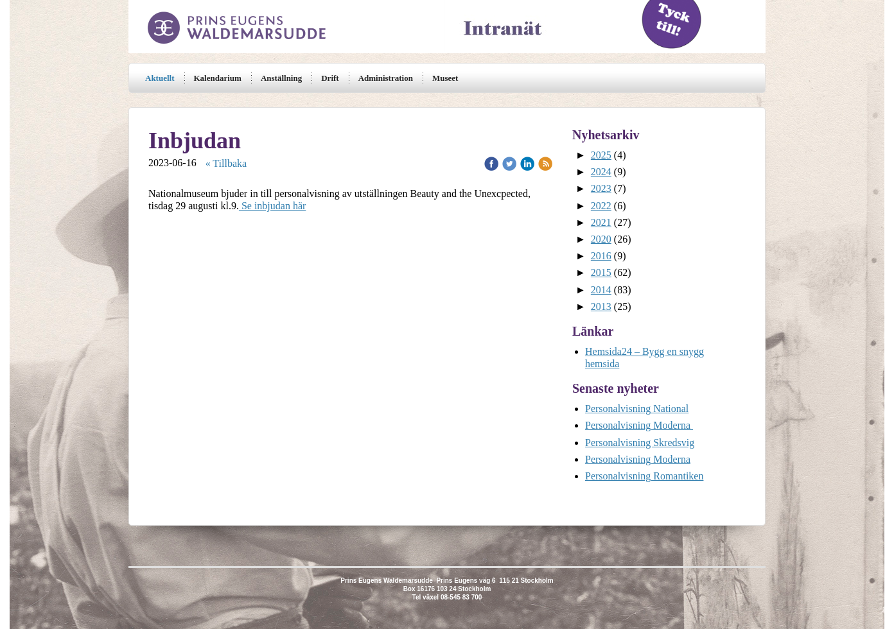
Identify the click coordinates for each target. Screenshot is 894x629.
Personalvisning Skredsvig (639, 442)
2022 (601, 205)
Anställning (281, 78)
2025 (601, 155)
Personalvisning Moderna (639, 425)
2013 (601, 306)
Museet (445, 78)
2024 (601, 171)
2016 (601, 255)
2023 (601, 188)
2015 (601, 272)
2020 (601, 239)
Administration (385, 78)
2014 (601, 289)
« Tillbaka (226, 163)
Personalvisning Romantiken (644, 475)
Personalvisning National (636, 408)
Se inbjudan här (272, 205)
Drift (329, 78)
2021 (601, 222)
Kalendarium (217, 78)
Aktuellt (160, 78)
